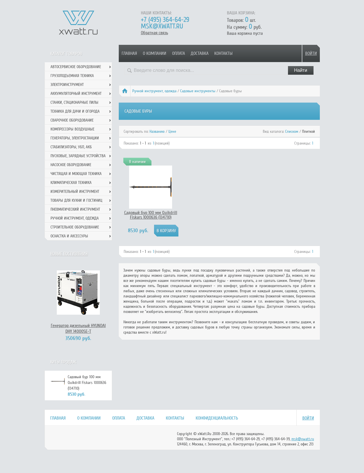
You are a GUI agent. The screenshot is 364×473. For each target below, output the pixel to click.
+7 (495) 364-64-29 (165, 20)
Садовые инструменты (197, 91)
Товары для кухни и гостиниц (76, 200)
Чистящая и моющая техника (76, 173)
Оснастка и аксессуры (69, 236)
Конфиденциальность (217, 418)
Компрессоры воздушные (72, 129)
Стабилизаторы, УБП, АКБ (71, 147)
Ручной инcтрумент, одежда (154, 91)
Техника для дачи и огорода (75, 111)
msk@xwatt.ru (162, 26)
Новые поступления (69, 254)
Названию (157, 131)
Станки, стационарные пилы (74, 102)
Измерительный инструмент (74, 191)
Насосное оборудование (70, 164)
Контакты (223, 53)
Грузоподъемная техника (72, 75)
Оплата (178, 53)
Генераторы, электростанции (74, 138)
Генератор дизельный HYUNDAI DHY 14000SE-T (78, 328)
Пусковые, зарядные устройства (78, 155)
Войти (311, 53)
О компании (154, 53)
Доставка (200, 53)
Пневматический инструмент (75, 209)
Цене (172, 131)
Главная (129, 53)
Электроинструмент (67, 84)
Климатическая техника (71, 182)
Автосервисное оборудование (75, 66)
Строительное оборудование (74, 227)
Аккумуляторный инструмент (76, 93)
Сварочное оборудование (72, 120)
